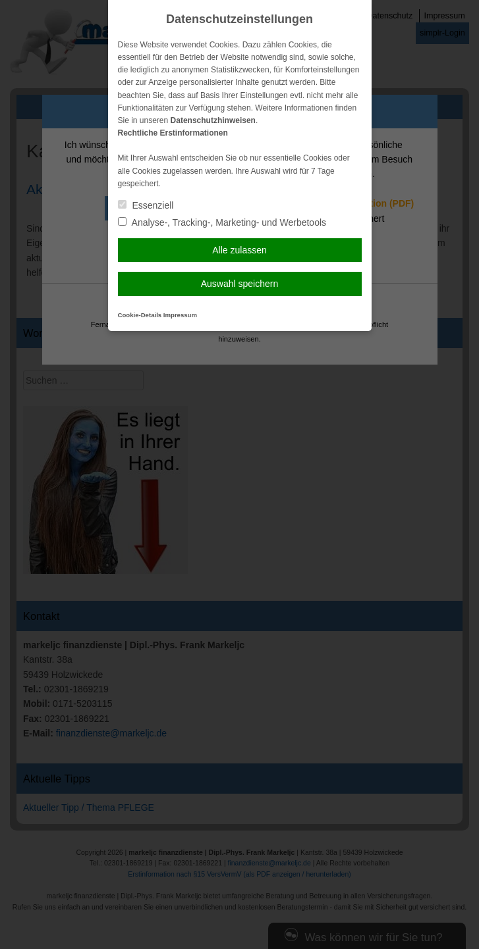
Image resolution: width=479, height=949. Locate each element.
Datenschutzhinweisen (213, 120)
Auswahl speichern (240, 283)
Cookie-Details (140, 315)
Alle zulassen (239, 250)
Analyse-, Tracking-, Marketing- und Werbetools (222, 222)
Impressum (180, 315)
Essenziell (146, 205)
